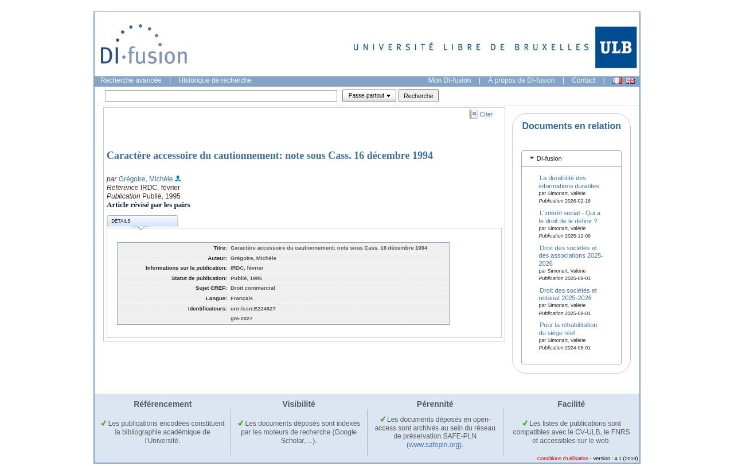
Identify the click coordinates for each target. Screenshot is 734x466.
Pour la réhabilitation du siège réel (568, 328)
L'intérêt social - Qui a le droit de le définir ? (570, 216)
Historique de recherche (215, 80)
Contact (583, 80)
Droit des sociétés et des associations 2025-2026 (571, 255)
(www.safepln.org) (434, 445)
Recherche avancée (131, 80)
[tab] (571, 158)
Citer (486, 114)
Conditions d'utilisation (562, 458)
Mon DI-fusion (449, 80)
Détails (129, 223)
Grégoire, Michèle (146, 179)
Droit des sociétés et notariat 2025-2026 (568, 293)
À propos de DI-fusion (521, 80)
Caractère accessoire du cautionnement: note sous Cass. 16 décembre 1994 (270, 155)
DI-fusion (549, 158)
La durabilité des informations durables (569, 181)
